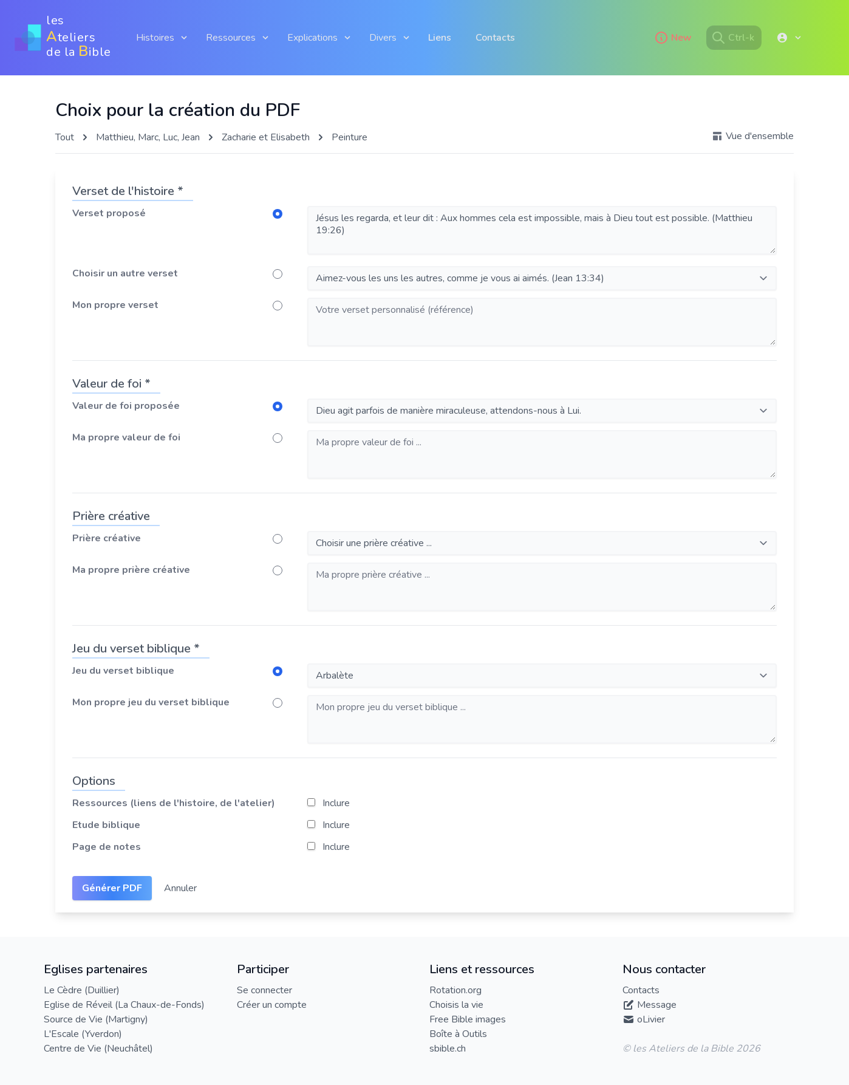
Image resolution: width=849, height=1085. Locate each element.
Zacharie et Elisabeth (266, 137)
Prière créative (106, 538)
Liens (439, 37)
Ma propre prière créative (131, 570)
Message (657, 1004)
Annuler (180, 888)
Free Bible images (467, 1019)
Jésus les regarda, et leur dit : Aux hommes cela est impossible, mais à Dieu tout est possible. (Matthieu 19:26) (542, 230)
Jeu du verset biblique (123, 670)
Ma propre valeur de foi (126, 437)
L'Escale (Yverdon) (83, 1034)
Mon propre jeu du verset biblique (151, 702)
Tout (64, 137)
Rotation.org (455, 990)
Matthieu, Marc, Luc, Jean (148, 137)
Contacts (495, 37)
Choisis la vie (456, 1004)
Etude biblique (106, 825)
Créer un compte (272, 1004)
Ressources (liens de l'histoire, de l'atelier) (173, 803)
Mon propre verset (115, 305)
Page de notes (106, 847)
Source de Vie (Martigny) (96, 1019)
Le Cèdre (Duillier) (82, 990)
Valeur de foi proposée (126, 405)
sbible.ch (447, 1048)
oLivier (651, 1019)
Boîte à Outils (458, 1034)
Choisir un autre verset (125, 273)
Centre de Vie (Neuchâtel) (98, 1048)
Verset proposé (109, 213)
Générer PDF (112, 888)
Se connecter (264, 990)
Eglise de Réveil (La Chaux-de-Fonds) (124, 1004)
